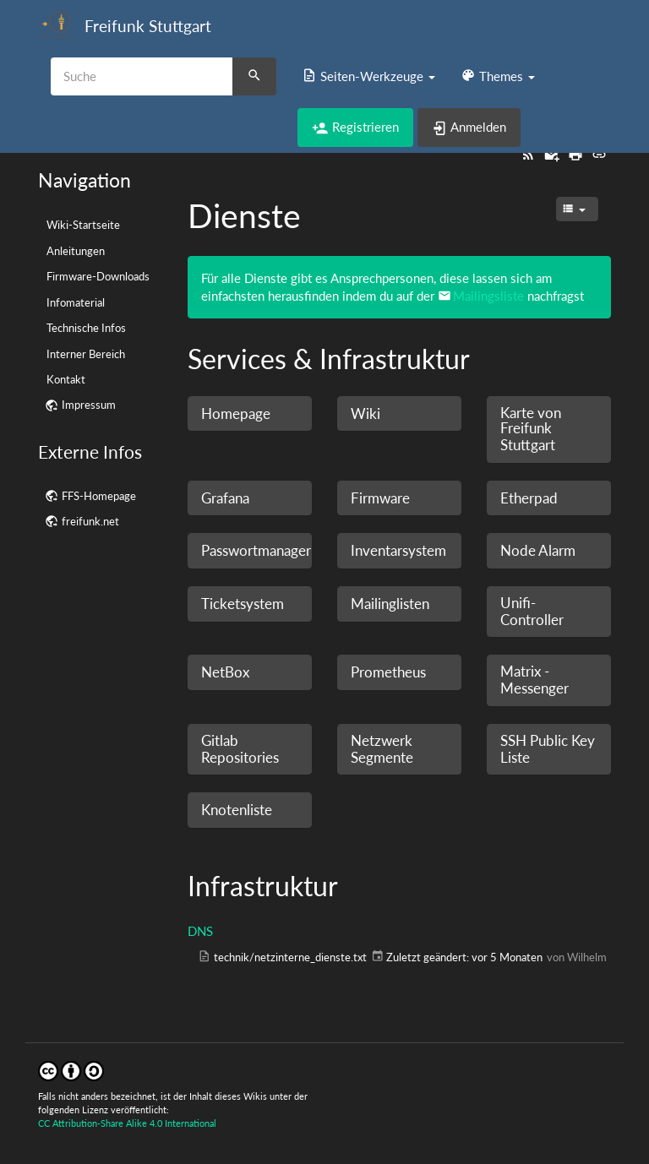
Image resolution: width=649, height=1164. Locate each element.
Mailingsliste (488, 295)
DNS (200, 930)
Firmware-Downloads (98, 276)
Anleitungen (75, 251)
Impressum (89, 404)
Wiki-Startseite (83, 224)
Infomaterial (75, 302)
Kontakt (65, 379)
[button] (368, 76)
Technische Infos (86, 328)
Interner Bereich (85, 354)
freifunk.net (90, 521)
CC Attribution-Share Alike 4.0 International (127, 1123)
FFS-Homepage (99, 496)
